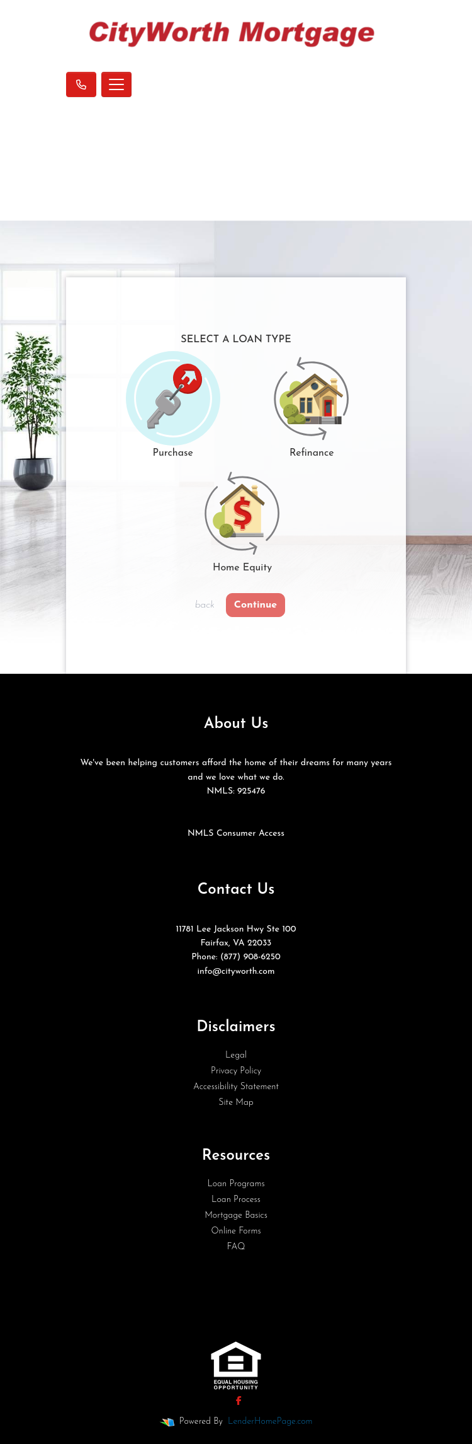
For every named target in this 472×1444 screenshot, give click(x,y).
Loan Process (236, 1199)
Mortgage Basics (236, 1215)
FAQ (236, 1247)
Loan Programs (235, 1184)
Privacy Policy (236, 1071)
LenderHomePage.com (270, 1421)
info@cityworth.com (235, 971)
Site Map (235, 1102)
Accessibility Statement (236, 1087)
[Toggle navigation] (116, 84)
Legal (236, 1055)
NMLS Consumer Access (236, 833)
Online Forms (236, 1231)
